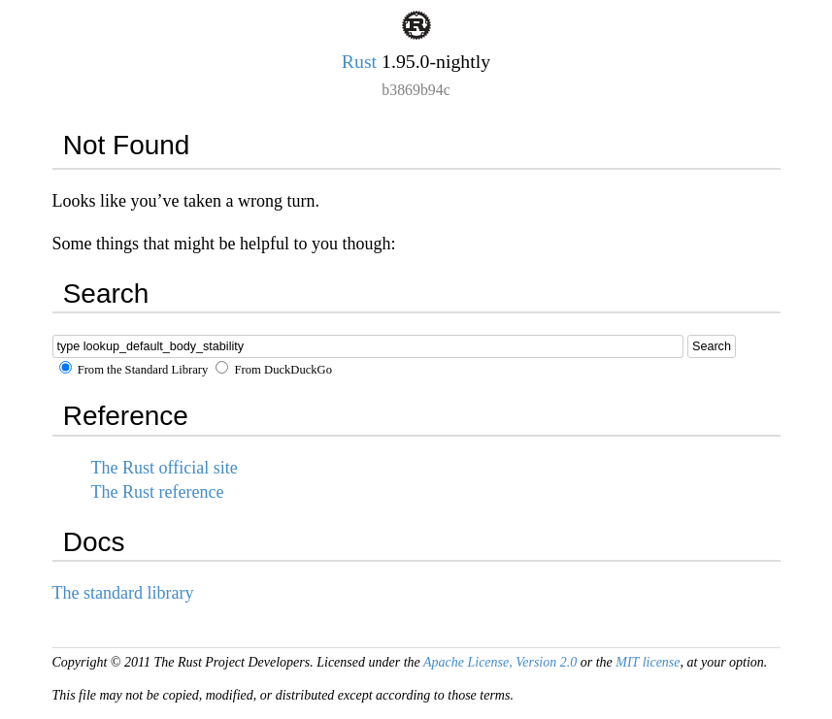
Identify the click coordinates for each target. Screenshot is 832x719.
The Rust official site (164, 467)
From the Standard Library (134, 369)
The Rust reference (157, 492)
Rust (359, 61)
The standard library (123, 593)
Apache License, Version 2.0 (500, 662)
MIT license (648, 662)
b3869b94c (415, 90)
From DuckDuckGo (274, 369)
